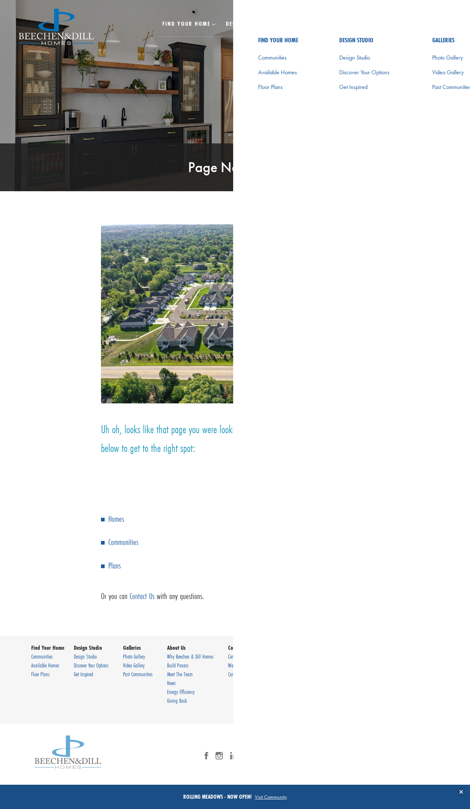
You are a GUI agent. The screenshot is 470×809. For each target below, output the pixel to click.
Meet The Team (180, 674)
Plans (114, 565)
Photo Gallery (134, 656)
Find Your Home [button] (186, 23)
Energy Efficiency (181, 692)
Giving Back (177, 700)
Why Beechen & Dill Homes (190, 656)
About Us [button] (341, 23)
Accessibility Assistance (413, 706)
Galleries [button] (297, 23)
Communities (123, 542)
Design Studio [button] (247, 23)
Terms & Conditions (410, 698)
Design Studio (85, 656)
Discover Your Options (91, 665)
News (171, 683)
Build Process (177, 665)
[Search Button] (422, 23)
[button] (422, 28)
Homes (116, 518)
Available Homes (45, 665)
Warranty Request (242, 665)
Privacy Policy (404, 689)
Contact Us (142, 596)
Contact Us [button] (386, 23)
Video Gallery (134, 665)
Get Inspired (83, 674)
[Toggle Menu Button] (441, 24)
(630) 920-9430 (419, 674)
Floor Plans (40, 674)
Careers (233, 674)
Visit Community (271, 796)
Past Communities (137, 674)
